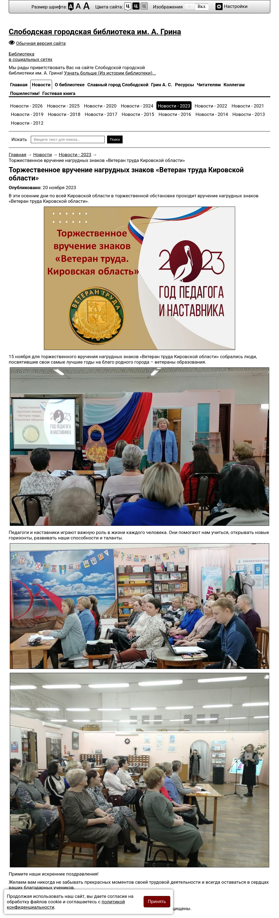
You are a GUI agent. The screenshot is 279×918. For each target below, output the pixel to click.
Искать (19, 139)
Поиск (115, 139)
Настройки (236, 6)
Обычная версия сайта (41, 43)
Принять (157, 901)
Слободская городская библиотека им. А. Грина (95, 31)
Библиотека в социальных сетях (30, 56)
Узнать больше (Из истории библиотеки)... (110, 73)
